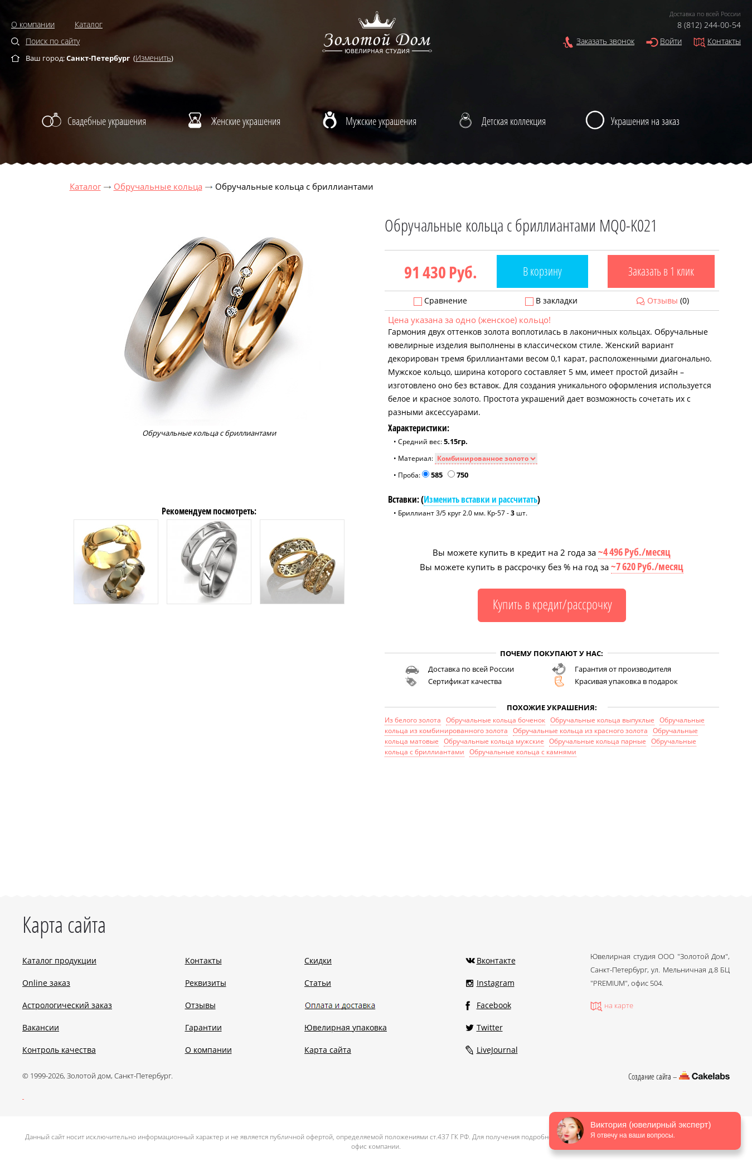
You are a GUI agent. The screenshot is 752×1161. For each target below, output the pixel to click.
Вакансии (40, 1027)
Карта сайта (327, 1049)
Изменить (153, 57)
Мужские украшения (381, 121)
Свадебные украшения (106, 121)
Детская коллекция (514, 121)
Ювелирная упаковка (345, 1027)
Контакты (724, 41)
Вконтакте (496, 960)
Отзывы (662, 300)
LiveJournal (497, 1049)
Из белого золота (413, 720)
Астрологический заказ (67, 1005)
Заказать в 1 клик (661, 271)
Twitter (490, 1027)
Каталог (89, 24)
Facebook (494, 1005)
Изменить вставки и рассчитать (480, 499)
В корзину (542, 271)
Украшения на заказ (645, 121)
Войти (671, 41)
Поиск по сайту (53, 41)
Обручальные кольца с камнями (522, 752)
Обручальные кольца (158, 186)
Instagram (496, 982)
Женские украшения (245, 121)
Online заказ (46, 982)
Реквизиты (205, 982)
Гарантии (203, 1027)
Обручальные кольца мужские (494, 741)
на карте (618, 1005)
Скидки (318, 960)
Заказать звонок (605, 41)
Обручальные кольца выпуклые (602, 720)
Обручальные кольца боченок (495, 720)
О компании (33, 24)
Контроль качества (59, 1049)
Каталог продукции (59, 960)
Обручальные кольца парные (597, 741)
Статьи (317, 982)
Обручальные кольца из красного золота (580, 730)
